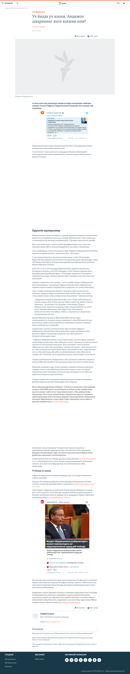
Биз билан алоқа (10, 663)
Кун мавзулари (38, 12)
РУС (118, 3)
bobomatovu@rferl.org (52, 622)
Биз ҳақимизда (10, 659)
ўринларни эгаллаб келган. (70, 602)
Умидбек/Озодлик (38, 27)
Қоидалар (8, 666)
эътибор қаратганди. (61, 402)
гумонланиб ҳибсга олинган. (59, 498)
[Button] (80, 36)
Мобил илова (39, 659)
